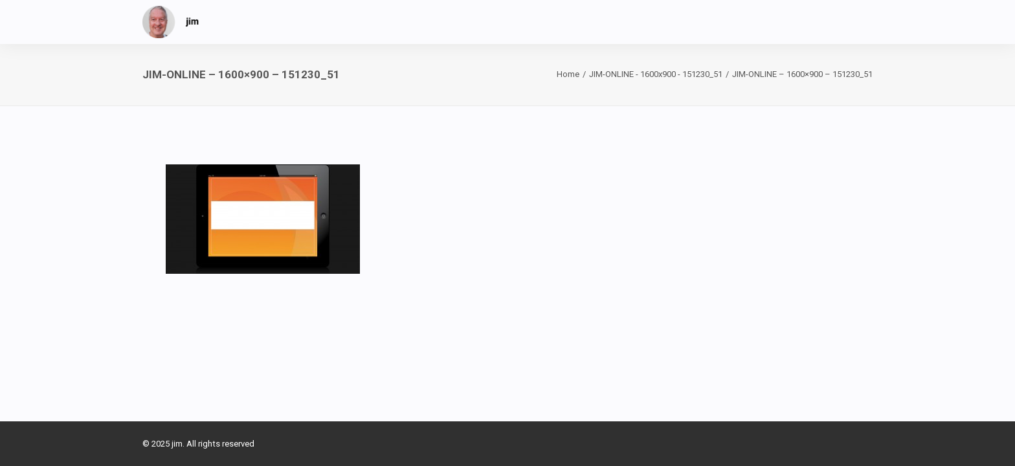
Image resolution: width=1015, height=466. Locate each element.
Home (568, 74)
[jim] (170, 22)
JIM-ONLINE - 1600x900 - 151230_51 (655, 74)
